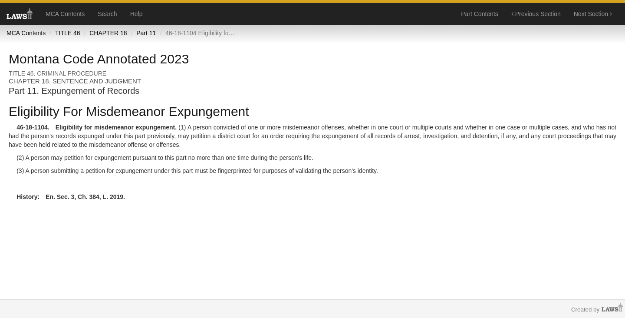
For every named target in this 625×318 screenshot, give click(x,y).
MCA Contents (65, 13)
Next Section (593, 13)
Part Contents (479, 13)
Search (107, 13)
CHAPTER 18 (108, 33)
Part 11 (146, 33)
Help (136, 13)
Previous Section (536, 13)
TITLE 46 (67, 33)
